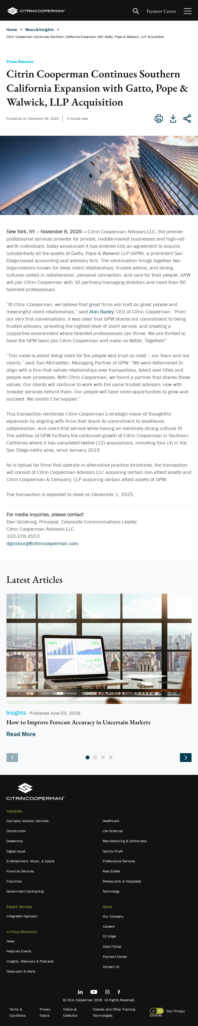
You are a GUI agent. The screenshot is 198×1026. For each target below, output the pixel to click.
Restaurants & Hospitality (122, 881)
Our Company (113, 916)
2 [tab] (95, 757)
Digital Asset (15, 851)
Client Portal (112, 946)
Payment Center (161, 11)
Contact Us (111, 967)
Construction (16, 831)
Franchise (14, 881)
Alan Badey (101, 311)
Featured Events (18, 951)
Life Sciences (113, 831)
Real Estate (111, 871)
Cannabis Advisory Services (27, 821)
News (10, 941)
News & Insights (39, 29)
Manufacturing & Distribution (125, 841)
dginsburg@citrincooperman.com (42, 543)
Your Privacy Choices (167, 1013)
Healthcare (111, 821)
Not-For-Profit (113, 851)
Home (11, 29)
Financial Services (20, 871)
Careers (109, 926)
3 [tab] (103, 757)
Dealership (14, 841)
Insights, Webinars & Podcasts (30, 961)
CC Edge (109, 936)
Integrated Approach (22, 916)
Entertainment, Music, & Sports (30, 861)
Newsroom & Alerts (21, 971)
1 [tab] (87, 757)
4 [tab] (111, 757)
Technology (111, 891)
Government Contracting (25, 891)
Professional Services (119, 861)
